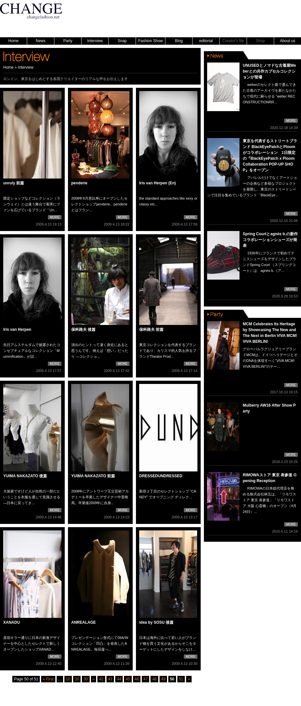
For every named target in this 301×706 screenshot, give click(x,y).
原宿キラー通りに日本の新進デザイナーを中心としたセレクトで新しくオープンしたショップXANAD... (31, 643)
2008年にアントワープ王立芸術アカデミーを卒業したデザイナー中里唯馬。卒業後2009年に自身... (100, 497)
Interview (95, 41)
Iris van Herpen (17, 329)
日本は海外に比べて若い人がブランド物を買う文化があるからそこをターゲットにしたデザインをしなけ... (167, 643)
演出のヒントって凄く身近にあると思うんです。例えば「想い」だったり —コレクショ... (99, 350)
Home (13, 41)
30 (86, 679)
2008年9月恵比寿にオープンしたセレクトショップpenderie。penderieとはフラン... (99, 204)
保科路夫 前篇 (151, 329)
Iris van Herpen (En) (157, 183)
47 (145, 679)
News (40, 41)
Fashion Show (150, 41)
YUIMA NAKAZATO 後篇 (25, 476)
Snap (122, 41)
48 (154, 679)
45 (128, 679)
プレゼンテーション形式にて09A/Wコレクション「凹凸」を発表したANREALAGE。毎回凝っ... (99, 643)
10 (68, 679)
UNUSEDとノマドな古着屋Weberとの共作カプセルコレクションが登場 (269, 71)
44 (119, 679)
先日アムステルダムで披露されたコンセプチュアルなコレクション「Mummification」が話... (31, 350)
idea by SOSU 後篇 (156, 622)
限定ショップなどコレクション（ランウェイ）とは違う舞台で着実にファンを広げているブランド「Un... (31, 204)
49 (163, 679)
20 (77, 679)
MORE (55, 217)
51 (181, 679)
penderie (79, 183)
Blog (179, 41)
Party (67, 41)
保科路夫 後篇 (83, 329)
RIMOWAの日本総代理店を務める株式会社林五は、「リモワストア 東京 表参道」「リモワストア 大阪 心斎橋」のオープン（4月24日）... (269, 500)
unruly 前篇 (13, 183)
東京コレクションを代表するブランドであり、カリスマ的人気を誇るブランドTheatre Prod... (167, 350)
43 (110, 679)
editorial (206, 41)
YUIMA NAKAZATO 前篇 (93, 476)
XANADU (11, 622)
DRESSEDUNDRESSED (160, 476)
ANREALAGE (83, 622)
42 (101, 679)
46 (137, 679)
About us (287, 41)
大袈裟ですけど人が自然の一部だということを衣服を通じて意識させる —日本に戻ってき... (31, 497)
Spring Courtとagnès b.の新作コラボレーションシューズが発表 (270, 240)
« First (48, 679)
